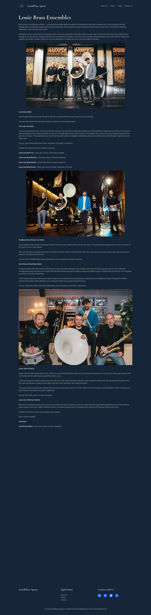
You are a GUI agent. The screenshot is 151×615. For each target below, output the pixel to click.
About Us (64, 595)
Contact (63, 600)
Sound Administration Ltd (98, 609)
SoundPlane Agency (36, 6)
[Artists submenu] (115, 5)
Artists (63, 597)
